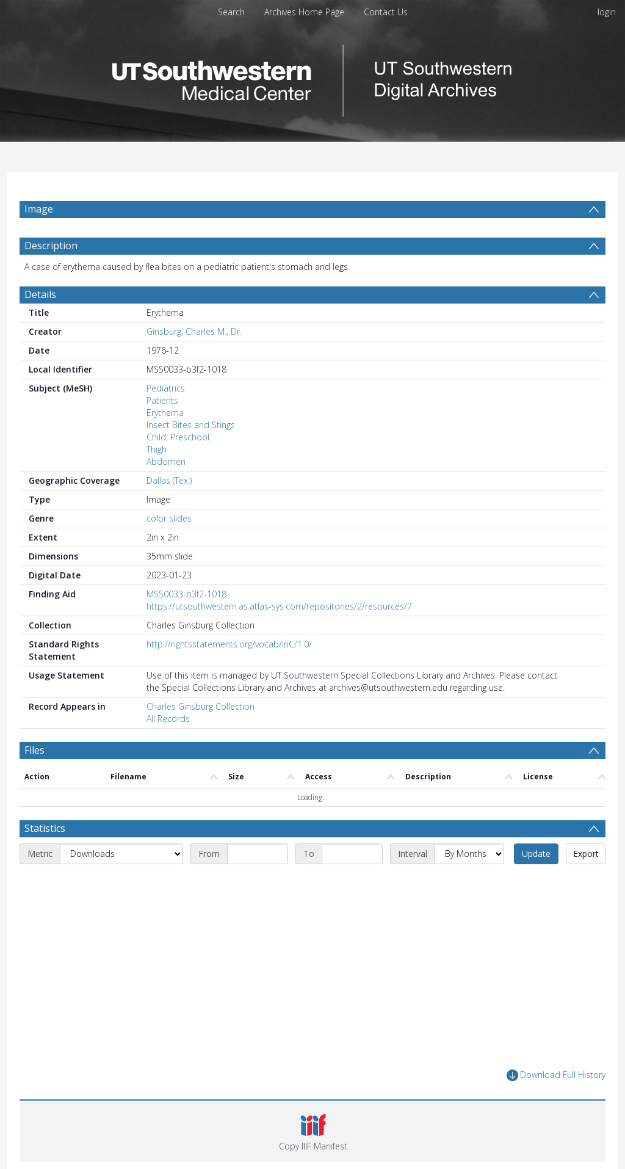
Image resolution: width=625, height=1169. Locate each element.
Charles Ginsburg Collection (200, 706)
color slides (169, 518)
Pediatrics (165, 388)
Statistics (44, 828)
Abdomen (166, 461)
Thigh (156, 449)
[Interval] (469, 853)
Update (536, 853)
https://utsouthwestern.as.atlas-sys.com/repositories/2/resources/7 (279, 606)
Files (34, 750)
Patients (162, 400)
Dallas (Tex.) (169, 480)
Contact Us (386, 12)
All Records (168, 718)
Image (38, 209)
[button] (312, 1131)
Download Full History (556, 1075)
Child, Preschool (177, 437)
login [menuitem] (607, 12)
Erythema (165, 412)
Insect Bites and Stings (190, 425)
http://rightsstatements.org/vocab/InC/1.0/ (229, 644)
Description (51, 245)
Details (40, 294)
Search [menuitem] (231, 12)
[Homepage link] (312, 77)
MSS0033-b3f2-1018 (186, 594)
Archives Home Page (304, 12)
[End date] (352, 853)
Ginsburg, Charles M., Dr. (194, 331)
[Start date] (257, 853)
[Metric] (121, 853)
